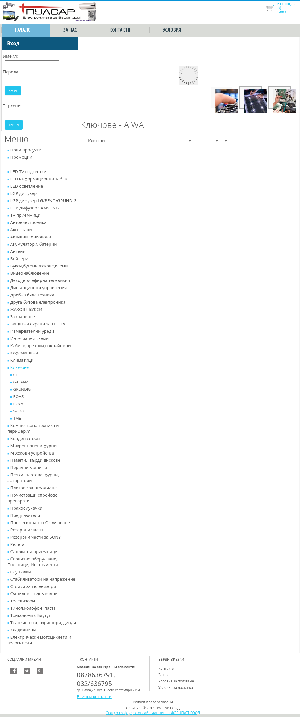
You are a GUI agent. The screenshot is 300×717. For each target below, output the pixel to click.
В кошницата (286, 4)
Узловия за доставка (175, 687)
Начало (23, 30)
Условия (172, 30)
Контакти (119, 30)
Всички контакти (94, 696)
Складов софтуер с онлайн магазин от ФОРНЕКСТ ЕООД (153, 712)
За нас (70, 30)
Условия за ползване (176, 681)
